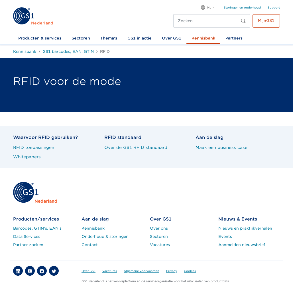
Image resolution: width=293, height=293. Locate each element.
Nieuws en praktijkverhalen (245, 228)
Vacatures (160, 244)
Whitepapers (27, 156)
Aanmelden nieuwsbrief (241, 244)
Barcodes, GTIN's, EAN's (37, 228)
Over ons (159, 228)
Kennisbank (203, 38)
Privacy (171, 271)
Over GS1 (171, 38)
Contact (90, 244)
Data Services (26, 236)
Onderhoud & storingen (105, 236)
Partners (234, 38)
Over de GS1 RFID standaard (135, 147)
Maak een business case (221, 147)
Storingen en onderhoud (242, 7)
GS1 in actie (139, 38)
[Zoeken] (205, 21)
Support (274, 7)
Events (225, 236)
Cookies (190, 271)
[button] (207, 7)
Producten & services (39, 38)
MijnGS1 (266, 20)
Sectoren (81, 38)
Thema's (108, 38)
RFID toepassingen (33, 147)
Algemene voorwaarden (141, 271)
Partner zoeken (28, 244)
